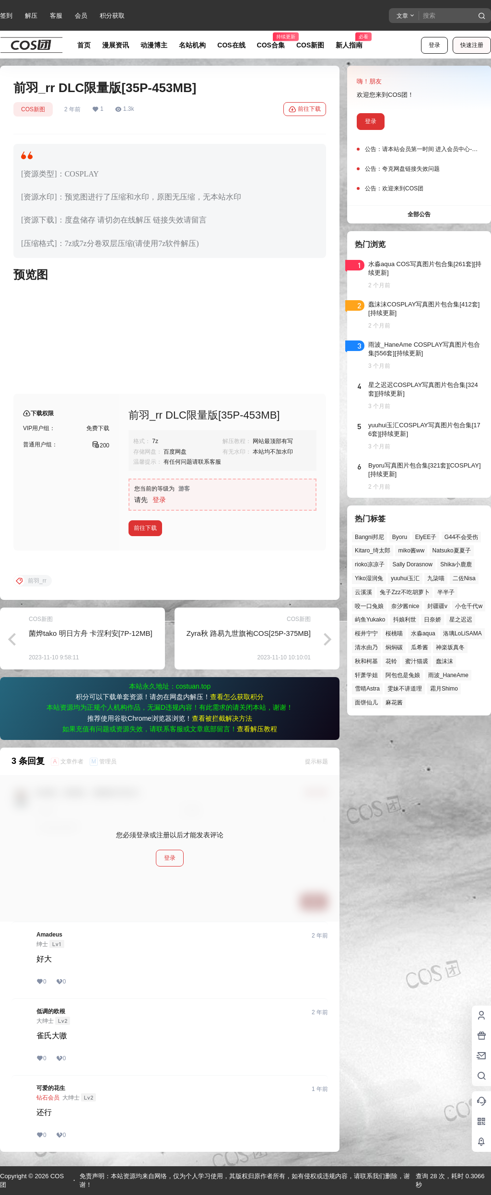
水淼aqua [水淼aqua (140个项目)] (423, 633)
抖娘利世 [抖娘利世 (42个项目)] (404, 619)
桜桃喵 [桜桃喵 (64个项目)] (394, 633)
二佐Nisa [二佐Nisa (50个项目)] (464, 578)
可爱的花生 (50, 1088)
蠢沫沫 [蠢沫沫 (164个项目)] (444, 661)
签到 (6, 15)
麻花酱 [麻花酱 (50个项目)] (394, 702)
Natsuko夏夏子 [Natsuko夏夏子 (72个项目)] (452, 550)
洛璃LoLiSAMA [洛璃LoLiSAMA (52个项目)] (462, 633)
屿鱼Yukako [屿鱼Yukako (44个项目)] (370, 619)
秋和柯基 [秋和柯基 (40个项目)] (366, 661)
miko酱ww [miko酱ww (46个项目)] (411, 550)
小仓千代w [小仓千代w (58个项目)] (468, 606)
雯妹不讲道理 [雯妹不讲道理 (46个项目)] (404, 688)
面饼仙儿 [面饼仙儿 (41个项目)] (366, 702)
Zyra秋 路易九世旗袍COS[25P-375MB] (249, 633)
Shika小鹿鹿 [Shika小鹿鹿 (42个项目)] (456, 564)
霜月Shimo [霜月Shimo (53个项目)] (444, 688)
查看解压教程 (257, 729)
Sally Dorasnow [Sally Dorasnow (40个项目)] (412, 564)
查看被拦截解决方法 (222, 718)
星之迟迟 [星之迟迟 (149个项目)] (460, 619)
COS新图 (33, 109)
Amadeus (49, 934)
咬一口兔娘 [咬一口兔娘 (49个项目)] (369, 606)
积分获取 (112, 15)
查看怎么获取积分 (237, 697)
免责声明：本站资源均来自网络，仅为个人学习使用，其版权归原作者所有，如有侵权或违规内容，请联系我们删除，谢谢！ (245, 1180)
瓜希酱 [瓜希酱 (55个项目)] (419, 647)
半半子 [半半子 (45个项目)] (446, 592)
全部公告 (419, 214)
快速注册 (471, 45)
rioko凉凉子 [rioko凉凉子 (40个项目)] (370, 564)
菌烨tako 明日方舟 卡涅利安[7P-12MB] (90, 633)
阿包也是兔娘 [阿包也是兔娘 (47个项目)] (403, 675)
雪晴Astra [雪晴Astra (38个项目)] (367, 688)
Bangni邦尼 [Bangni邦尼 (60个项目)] (369, 537)
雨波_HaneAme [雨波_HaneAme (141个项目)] (448, 675)
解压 (31, 15)
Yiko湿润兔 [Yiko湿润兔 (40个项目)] (369, 578)
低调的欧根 (50, 1011)
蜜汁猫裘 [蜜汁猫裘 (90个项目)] (416, 661)
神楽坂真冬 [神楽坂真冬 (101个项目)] (450, 647)
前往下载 (305, 109)
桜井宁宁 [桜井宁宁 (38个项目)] (366, 633)
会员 (81, 15)
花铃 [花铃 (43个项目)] (391, 661)
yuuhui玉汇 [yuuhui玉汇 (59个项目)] (405, 578)
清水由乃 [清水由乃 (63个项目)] (366, 647)
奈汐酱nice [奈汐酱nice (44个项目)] (405, 606)
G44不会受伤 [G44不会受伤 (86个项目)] (461, 537)
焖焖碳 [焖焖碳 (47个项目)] (394, 647)
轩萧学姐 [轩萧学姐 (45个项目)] (366, 675)
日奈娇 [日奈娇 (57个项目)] (432, 619)
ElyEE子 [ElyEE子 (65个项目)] (426, 537)
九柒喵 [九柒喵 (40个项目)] (435, 578)
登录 (434, 45)
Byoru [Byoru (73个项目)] (399, 537)
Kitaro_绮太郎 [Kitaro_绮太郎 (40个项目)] (372, 550)
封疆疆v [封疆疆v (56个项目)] (437, 606)
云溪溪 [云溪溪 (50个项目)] (363, 592)
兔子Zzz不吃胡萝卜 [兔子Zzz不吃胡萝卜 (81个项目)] (404, 592)
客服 (56, 15)
